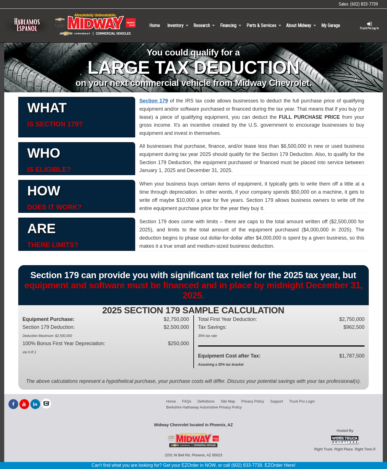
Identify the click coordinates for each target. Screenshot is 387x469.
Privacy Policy (252, 401)
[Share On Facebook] (13, 404)
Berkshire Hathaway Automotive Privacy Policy (204, 407)
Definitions (205, 401)
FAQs (186, 401)
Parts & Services (263, 25)
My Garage (330, 25)
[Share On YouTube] (24, 404)
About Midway (301, 25)
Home (154, 25)
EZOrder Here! (279, 465)
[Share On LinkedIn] (35, 404)
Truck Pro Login (302, 401)
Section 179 (153, 101)
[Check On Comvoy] (46, 404)
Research (204, 25)
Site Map (228, 401)
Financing (230, 25)
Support (276, 401)
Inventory (178, 25)
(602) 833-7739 (364, 4)
